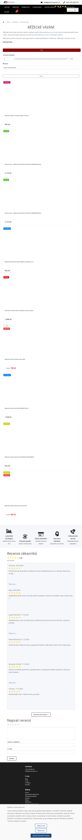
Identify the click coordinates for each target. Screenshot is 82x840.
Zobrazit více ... (8, 42)
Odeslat (11, 758)
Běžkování (15, 22)
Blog (26, 779)
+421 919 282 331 (30, 769)
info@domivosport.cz (31, 771)
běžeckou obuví (43, 35)
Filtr (41, 50)
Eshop (8, 22)
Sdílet (41, 76)
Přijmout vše (41, 826)
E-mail (10, 749)
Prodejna (27, 783)
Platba (27, 800)
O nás (26, 781)
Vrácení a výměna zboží (31, 804)
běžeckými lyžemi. (56, 35)
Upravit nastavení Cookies (41, 835)
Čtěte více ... (13, 584)
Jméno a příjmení (14, 742)
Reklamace (28, 802)
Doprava (27, 798)
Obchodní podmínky (31, 796)
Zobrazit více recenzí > (41, 714)
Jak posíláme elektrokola (32, 794)
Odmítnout (41, 831)
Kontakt (27, 784)
